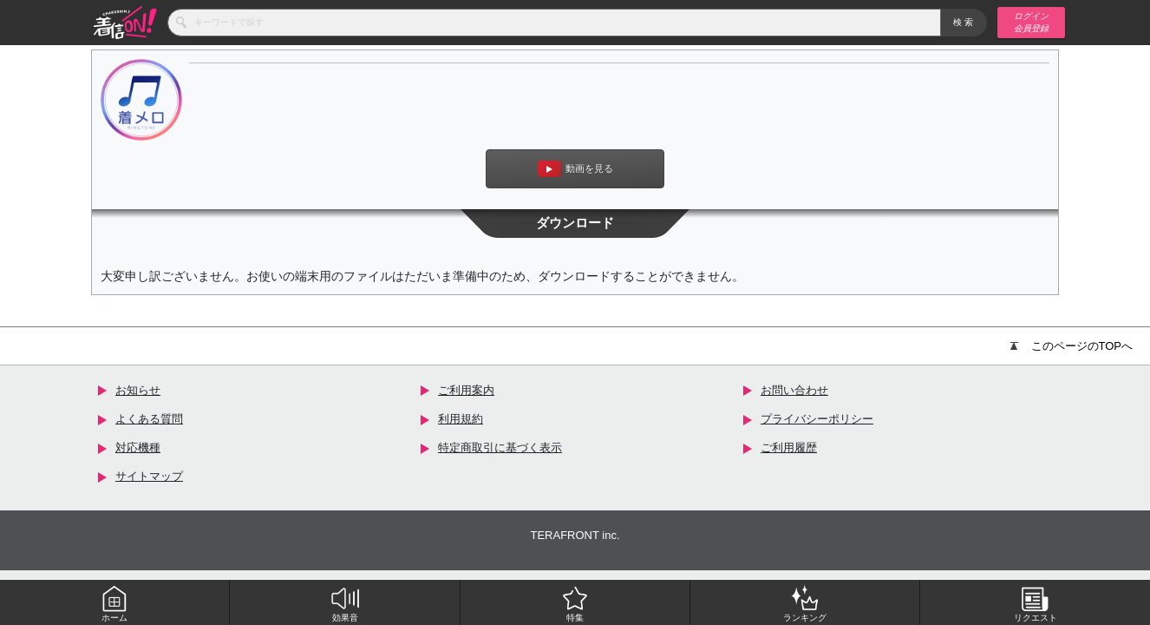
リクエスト (1035, 603)
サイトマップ (149, 476)
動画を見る (575, 169)
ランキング (805, 603)
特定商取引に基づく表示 (500, 447)
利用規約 (460, 418)
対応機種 (137, 447)
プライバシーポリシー (817, 418)
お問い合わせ (794, 390)
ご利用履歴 (789, 447)
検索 (964, 22)
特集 (575, 603)
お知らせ (137, 390)
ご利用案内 (466, 390)
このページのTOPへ (1072, 345)
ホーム (114, 603)
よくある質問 (149, 418)
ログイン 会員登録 (1031, 22)
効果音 (345, 603)
